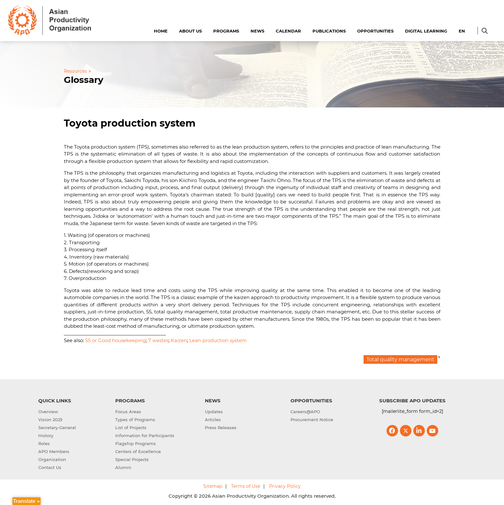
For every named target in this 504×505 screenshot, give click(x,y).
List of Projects (131, 427)
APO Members (53, 451)
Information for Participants (144, 435)
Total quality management (400, 359)
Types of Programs (135, 419)
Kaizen (179, 340)
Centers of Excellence (138, 451)
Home (161, 30)
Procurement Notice (311, 419)
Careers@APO (305, 411)
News (257, 30)
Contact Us (49, 467)
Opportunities (375, 30)
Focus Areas (128, 411)
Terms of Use (245, 486)
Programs (226, 30)
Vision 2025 (50, 419)
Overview (48, 411)
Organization (52, 459)
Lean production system (218, 340)
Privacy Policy (285, 486)
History (45, 435)
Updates (214, 411)
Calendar (288, 30)
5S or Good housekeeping (115, 340)
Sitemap (212, 486)
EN (462, 30)
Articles (213, 419)
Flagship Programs (135, 443)
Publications (329, 30)
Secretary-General (57, 427)
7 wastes (158, 340)
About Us (190, 30)
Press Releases (221, 427)
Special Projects (132, 459)
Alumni (123, 467)
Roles (44, 443)
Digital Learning (426, 30)
